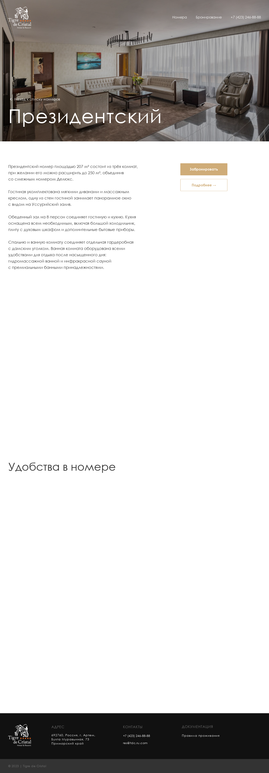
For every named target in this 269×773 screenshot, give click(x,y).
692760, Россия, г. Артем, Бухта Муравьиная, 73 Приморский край (73, 744)
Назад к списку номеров (37, 99)
